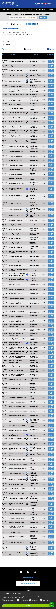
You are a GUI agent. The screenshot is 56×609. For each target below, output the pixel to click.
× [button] (54, 592)
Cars (35, 9)
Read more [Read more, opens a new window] (21, 597)
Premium (5, 49)
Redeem (43, 17)
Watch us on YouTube (35, 572)
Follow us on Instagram (28, 572)
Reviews (28, 588)
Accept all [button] (28, 606)
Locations (42, 9)
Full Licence (27, 49)
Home (3, 9)
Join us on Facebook (21, 572)
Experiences (21, 9)
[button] (28, 603)
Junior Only (50, 49)
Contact (39, 4)
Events (30, 9)
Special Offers (11, 9)
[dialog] (28, 600)
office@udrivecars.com (28, 583)
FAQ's (28, 590)
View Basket (49, 4)
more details (51, 61)
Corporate (51, 9)
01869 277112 (28, 580)
